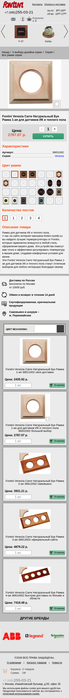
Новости (57, 662)
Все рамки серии (12, 55)
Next (66, 31)
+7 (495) (19, 12)
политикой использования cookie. (21, 693)
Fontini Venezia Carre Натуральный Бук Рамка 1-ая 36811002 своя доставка (35, 371)
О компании (14, 662)
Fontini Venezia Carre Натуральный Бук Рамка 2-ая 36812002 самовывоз (35, 482)
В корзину (57, 385)
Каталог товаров (37, 662)
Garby (48, 41)
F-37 (21, 41)
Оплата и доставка (54, 4)
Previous (3, 31)
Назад (5, 52)
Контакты (37, 4)
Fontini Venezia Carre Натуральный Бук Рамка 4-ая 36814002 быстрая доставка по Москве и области (35, 595)
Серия (49, 52)
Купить (48, 136)
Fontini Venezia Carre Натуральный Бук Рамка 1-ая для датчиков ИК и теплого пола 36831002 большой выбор (35, 428)
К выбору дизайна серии (27, 52)
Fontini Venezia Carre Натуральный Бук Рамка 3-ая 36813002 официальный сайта (35, 538)
